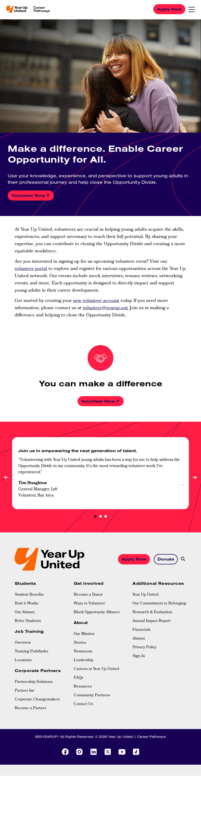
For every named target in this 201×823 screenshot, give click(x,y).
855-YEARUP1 (47, 736)
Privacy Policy (144, 647)
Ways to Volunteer (89, 603)
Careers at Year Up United (96, 669)
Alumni (138, 638)
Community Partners (92, 695)
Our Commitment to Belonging (159, 603)
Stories (80, 643)
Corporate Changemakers (37, 699)
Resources (83, 686)
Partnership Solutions (34, 682)
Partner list (24, 691)
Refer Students (28, 621)
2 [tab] (100, 517)
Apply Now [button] (134, 559)
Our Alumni (25, 612)
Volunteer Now (28, 195)
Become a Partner (30, 708)
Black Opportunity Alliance (97, 612)
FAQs (78, 678)
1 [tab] (95, 517)
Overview (23, 643)
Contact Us (83, 704)
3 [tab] (105, 517)
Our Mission (84, 634)
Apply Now (169, 9)
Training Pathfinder (31, 651)
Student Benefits (29, 595)
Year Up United (145, 595)
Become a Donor (88, 595)
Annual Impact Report (151, 621)
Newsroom (83, 651)
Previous (6, 477)
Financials (141, 630)
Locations (23, 660)
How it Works (26, 603)
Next (194, 477)
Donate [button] (165, 559)
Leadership (83, 660)
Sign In (138, 656)
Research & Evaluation (152, 612)
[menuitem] (42, 594)
